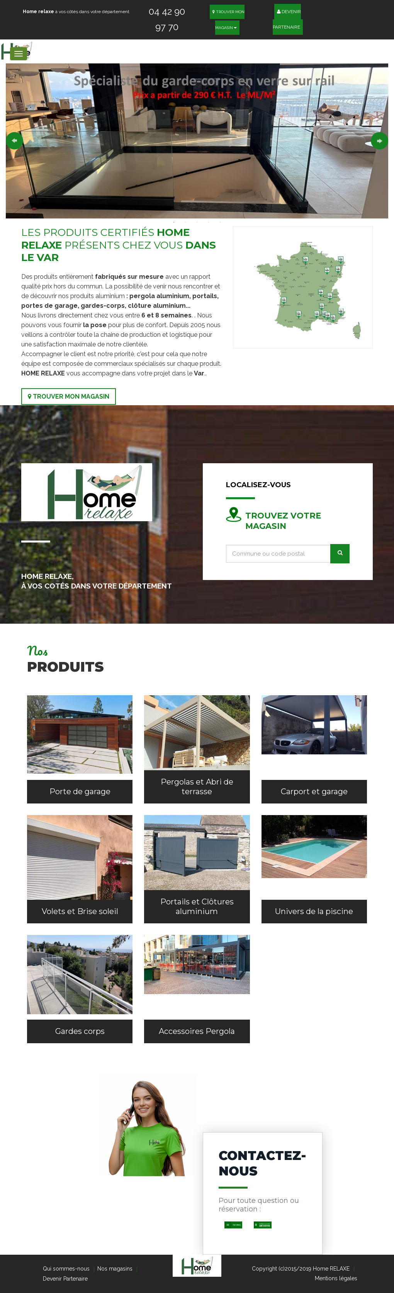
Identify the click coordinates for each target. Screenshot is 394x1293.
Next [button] (379, 141)
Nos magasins (114, 1269)
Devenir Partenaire (287, 17)
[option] (197, 141)
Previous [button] (14, 141)
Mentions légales (336, 1278)
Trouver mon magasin (68, 396)
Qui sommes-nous (66, 1269)
